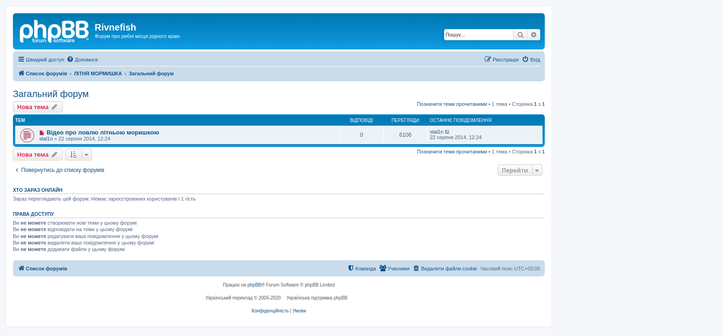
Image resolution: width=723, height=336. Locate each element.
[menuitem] (81, 59)
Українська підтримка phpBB (317, 297)
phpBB (254, 284)
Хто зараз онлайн (37, 190)
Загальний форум (51, 94)
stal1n (46, 138)
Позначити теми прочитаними (452, 104)
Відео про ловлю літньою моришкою (103, 132)
